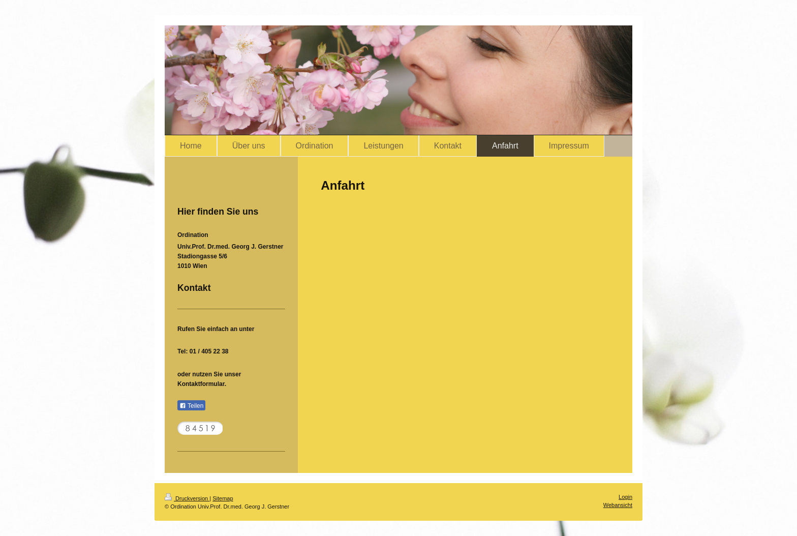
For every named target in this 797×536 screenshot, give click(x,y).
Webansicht (617, 505)
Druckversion (187, 498)
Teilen (191, 405)
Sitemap (222, 498)
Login (625, 497)
